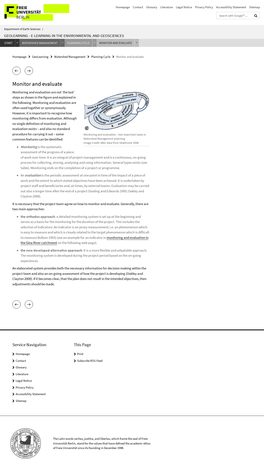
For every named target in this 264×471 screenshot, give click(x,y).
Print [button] (80, 354)
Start (8, 43)
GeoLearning (40, 57)
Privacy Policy (204, 7)
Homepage (123, 7)
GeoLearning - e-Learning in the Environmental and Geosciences (64, 35)
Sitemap (254, 7)
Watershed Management (40, 43)
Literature (166, 7)
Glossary (151, 7)
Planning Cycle (78, 43)
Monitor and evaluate (115, 43)
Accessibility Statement (231, 7)
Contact (138, 7)
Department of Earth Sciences (23, 29)
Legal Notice (184, 7)
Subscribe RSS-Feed (90, 361)
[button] (16, 71)
